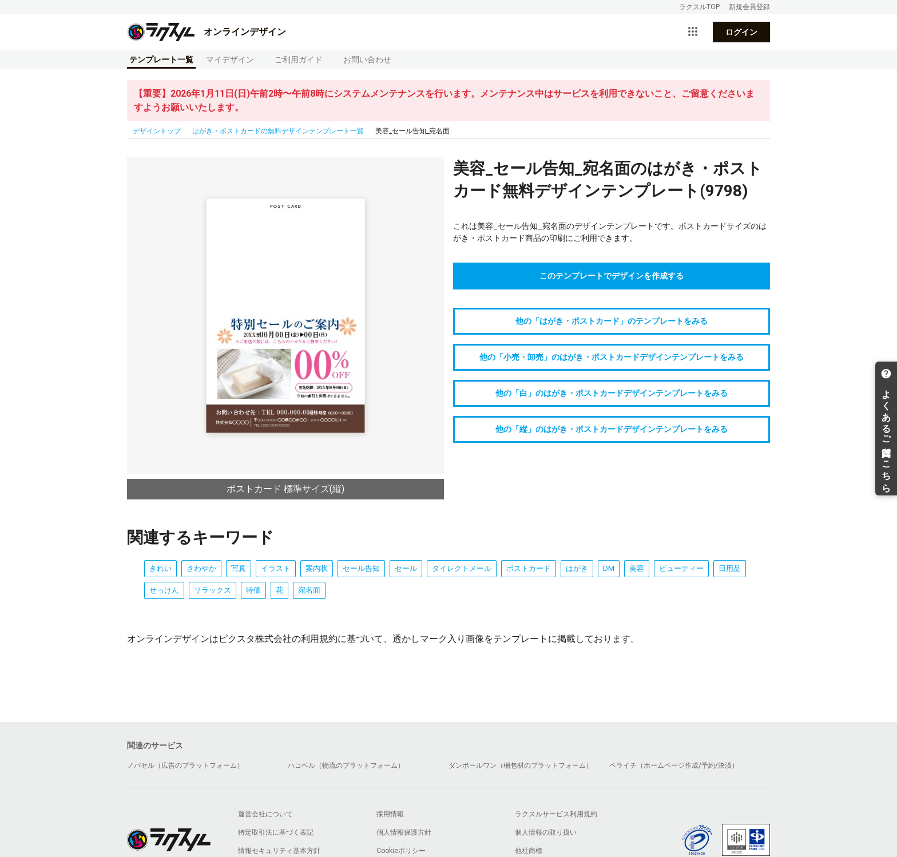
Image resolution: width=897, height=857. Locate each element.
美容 (636, 568)
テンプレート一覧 (161, 59)
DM (608, 568)
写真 (238, 568)
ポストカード (528, 568)
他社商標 (528, 851)
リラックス (212, 590)
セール (406, 568)
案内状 (316, 568)
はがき (577, 568)
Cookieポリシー (401, 851)
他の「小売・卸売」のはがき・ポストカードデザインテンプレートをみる (611, 357)
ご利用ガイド (299, 59)
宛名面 (309, 590)
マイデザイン (230, 59)
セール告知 (361, 568)
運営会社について (265, 814)
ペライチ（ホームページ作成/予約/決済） (674, 765)
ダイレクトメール (461, 568)
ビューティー (681, 568)
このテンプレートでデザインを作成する (611, 275)
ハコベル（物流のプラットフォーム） (346, 765)
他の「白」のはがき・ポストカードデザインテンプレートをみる (611, 393)
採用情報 (390, 814)
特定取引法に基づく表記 (275, 832)
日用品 (730, 568)
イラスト (276, 568)
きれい (160, 568)
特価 (253, 590)
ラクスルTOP (699, 7)
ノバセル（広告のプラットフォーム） (185, 765)
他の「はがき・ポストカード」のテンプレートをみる (611, 321)
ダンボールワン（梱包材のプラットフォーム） (521, 765)
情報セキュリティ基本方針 (279, 851)
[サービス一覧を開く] (692, 32)
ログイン (741, 32)
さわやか (201, 568)
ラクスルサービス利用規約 (556, 814)
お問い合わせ (367, 59)
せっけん (164, 590)
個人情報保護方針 (403, 832)
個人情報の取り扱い (546, 832)
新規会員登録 (749, 7)
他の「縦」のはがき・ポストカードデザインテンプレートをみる (611, 429)
